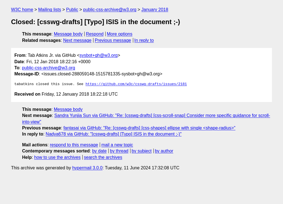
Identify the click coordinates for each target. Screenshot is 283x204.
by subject (141, 151)
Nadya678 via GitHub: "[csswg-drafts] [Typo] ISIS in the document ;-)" (114, 134)
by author (164, 151)
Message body (68, 34)
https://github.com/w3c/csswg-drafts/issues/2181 (136, 84)
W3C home (22, 9)
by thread (119, 151)
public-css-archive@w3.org (109, 9)
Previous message (113, 40)
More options (120, 34)
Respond (95, 34)
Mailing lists (49, 9)
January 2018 (155, 9)
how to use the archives (57, 157)
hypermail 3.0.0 (87, 167)
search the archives (103, 157)
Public (72, 9)
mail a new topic (117, 144)
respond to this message (74, 144)
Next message (77, 40)
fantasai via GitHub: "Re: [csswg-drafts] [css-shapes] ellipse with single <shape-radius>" (149, 128)
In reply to (144, 40)
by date (99, 151)
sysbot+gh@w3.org (99, 55)
